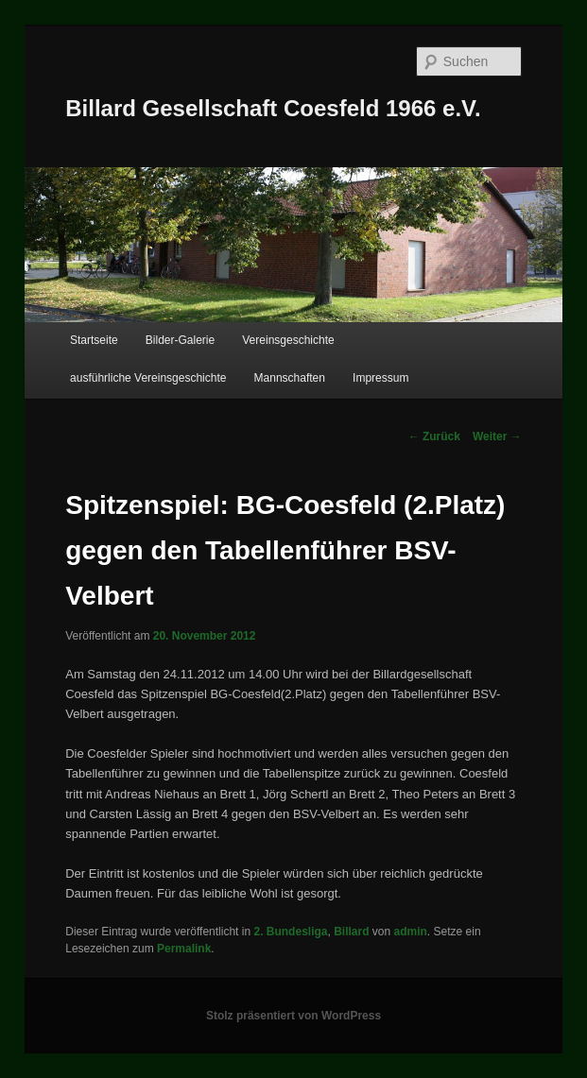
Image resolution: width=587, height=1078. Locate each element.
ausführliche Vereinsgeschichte (148, 378)
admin (410, 931)
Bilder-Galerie (180, 340)
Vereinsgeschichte (288, 340)
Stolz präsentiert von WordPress (293, 1015)
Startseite (94, 340)
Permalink (184, 948)
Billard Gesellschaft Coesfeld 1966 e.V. (272, 108)
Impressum (380, 378)
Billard (351, 931)
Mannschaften (289, 378)
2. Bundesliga (290, 931)
